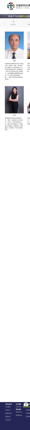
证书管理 (18, 406)
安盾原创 (8, 419)
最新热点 (8, 416)
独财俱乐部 (8, 413)
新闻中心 (8, 410)
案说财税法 (19, 415)
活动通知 (8, 406)
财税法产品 (19, 412)
